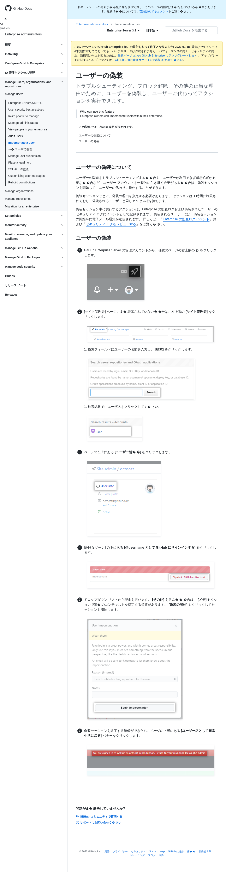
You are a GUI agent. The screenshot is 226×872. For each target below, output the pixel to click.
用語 (107, 851)
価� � (191, 851)
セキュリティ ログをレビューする (111, 224)
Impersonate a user (21, 142)
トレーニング (137, 855)
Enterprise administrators (23, 34)
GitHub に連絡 (176, 851)
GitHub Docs (22, 8)
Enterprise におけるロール (25, 103)
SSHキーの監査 (18, 169)
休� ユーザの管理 (20, 149)
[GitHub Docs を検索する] (191, 30)
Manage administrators (23, 122)
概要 (161, 855)
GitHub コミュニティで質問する (99, 816)
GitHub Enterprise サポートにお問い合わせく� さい (149, 59)
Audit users (15, 136)
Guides (10, 276)
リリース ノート (15, 285)
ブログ (151, 855)
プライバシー (120, 851)
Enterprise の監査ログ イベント (186, 219)
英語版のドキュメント (153, 11)
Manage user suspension (24, 156)
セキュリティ (138, 851)
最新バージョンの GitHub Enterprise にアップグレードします (157, 55)
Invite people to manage (23, 116)
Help (162, 851)
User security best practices (26, 109)
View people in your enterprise (27, 129)
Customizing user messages (26, 175)
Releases (11, 294)
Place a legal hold (19, 162)
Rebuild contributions (21, 182)
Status (152, 851)
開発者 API (205, 851)
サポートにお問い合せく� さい (98, 822)
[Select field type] (123, 30)
